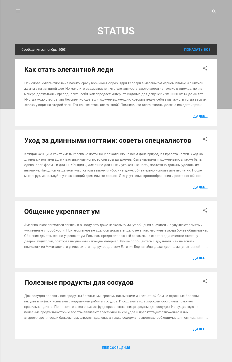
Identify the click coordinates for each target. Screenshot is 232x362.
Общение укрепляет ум (62, 211)
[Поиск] (214, 12)
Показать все (197, 50)
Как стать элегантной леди (68, 69)
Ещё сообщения (116, 348)
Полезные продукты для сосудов (79, 282)
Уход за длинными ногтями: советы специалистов (107, 140)
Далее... (200, 116)
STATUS (116, 31)
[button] (205, 68)
